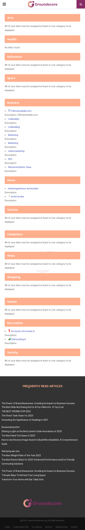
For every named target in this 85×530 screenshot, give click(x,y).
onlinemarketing (16, 151)
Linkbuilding (14, 127)
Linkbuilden (13, 119)
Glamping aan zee (11, 451)
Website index (61, 527)
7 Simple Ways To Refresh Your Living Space (24, 475)
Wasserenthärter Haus (19, 167)
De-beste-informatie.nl (22, 331)
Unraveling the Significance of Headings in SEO (25, 420)
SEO (10, 159)
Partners (48, 527)
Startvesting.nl (18, 339)
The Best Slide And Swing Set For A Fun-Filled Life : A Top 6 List (33, 407)
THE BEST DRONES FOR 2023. (16, 411)
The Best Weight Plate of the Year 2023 (21, 455)
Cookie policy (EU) (21, 527)
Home (7, 527)
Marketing (13, 135)
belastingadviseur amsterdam (23, 188)
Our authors (37, 527)
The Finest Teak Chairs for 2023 (17, 415)
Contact (74, 527)
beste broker (17, 196)
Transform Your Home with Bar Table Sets (23, 479)
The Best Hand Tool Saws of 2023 (18, 435)
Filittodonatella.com (21, 111)
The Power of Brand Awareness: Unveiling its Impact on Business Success (38, 403)
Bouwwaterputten (11, 427)
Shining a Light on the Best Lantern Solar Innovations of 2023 (32, 431)
